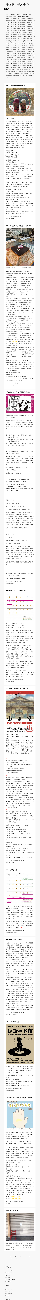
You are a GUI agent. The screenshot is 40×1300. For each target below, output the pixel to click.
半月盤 (19, 268)
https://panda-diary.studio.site (13, 629)
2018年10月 (16, 283)
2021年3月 (8, 279)
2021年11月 (22, 275)
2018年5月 (22, 285)
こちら (16, 158)
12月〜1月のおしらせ (12, 1121)
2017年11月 (23, 287)
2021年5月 (29, 277)
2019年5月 (15, 281)
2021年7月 (15, 277)
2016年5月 (22, 295)
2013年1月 (15, 312)
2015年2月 (8, 301)
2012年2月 (29, 316)
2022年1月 (15, 275)
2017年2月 (22, 291)
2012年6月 (29, 314)
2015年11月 (22, 297)
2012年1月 (8, 318)
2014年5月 (15, 305)
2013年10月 (8, 308)
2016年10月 (23, 293)
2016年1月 (15, 297)
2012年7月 (22, 314)
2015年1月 (15, 301)
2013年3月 (29, 310)
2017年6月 (22, 289)
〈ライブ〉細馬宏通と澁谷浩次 (13, 322)
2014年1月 (15, 306)
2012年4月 (15, 316)
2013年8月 (22, 308)
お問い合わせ (9, 268)
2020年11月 (15, 279)
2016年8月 (8, 295)
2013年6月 (8, 310)
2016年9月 (31, 293)
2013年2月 (8, 312)
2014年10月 (8, 303)
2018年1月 (8, 287)
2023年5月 (15, 272)
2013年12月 (22, 306)
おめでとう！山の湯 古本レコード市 (17, 940)
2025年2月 (22, 270)
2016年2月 (8, 297)
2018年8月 (30, 283)
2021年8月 (8, 277)
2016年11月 (16, 293)
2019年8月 (8, 281)
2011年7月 (19, 320)
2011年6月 (26, 320)
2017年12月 (15, 287)
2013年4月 (22, 310)
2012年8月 (15, 314)
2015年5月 (22, 299)
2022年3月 (29, 274)
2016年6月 (15, 295)
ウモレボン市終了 (19, 114)
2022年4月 (22, 274)
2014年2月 (8, 306)
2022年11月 (23, 272)
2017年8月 (8, 289)
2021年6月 (22, 277)
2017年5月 (29, 289)
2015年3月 (29, 299)
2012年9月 (8, 314)
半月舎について (26, 268)
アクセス (15, 268)
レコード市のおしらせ (12, 1273)
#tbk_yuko (14, 592)
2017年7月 (15, 289)
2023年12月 (8, 272)
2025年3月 (15, 270)
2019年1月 (29, 281)
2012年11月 (30, 312)
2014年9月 (15, 303)
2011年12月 (15, 318)
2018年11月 (8, 283)
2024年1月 (29, 270)
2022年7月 (15, 274)
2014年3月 (29, 305)
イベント (21, 171)
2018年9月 (23, 283)
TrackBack (17, 198)
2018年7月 (8, 285)
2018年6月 (15, 285)
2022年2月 (8, 275)
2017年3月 (15, 291)
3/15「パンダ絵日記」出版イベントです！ (18, 477)
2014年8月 (22, 303)
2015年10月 (30, 297)
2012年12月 (22, 312)
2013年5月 (15, 310)
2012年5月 (8, 316)
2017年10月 (31, 287)
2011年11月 (23, 318)
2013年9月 (15, 308)
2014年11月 (30, 301)
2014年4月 (22, 305)
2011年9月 (11, 320)
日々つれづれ (18, 173)
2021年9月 (30, 275)
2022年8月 (8, 274)
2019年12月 (30, 279)
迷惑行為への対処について (14, 1191)
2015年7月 (8, 299)
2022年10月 (31, 272)
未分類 (12, 470)
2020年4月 (22, 279)
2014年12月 (22, 301)
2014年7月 (30, 303)
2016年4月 (29, 295)
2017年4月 (8, 291)
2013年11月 (30, 306)
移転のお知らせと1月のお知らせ (15, 842)
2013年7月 (30, 308)
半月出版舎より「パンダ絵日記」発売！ (22, 324)
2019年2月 (22, 281)
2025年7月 (8, 270)
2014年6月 (8, 305)
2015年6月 (15, 299)
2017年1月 (29, 291)
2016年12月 (8, 293)
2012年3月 (22, 316)
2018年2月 (29, 285)
